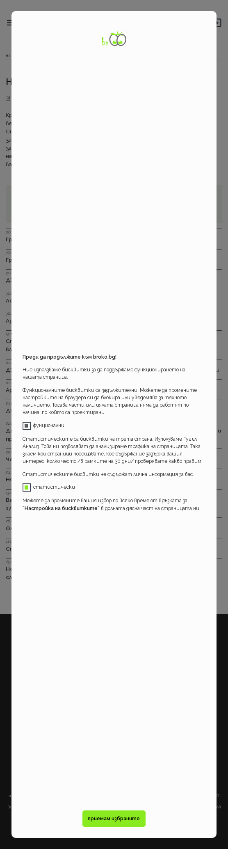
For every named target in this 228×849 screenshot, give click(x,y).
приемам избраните (114, 819)
